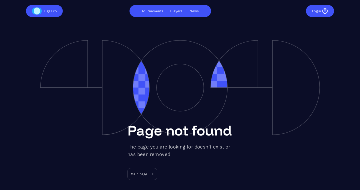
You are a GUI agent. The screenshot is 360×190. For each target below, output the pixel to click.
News (194, 11)
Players (176, 11)
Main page (142, 174)
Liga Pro (44, 11)
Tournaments (152, 11)
